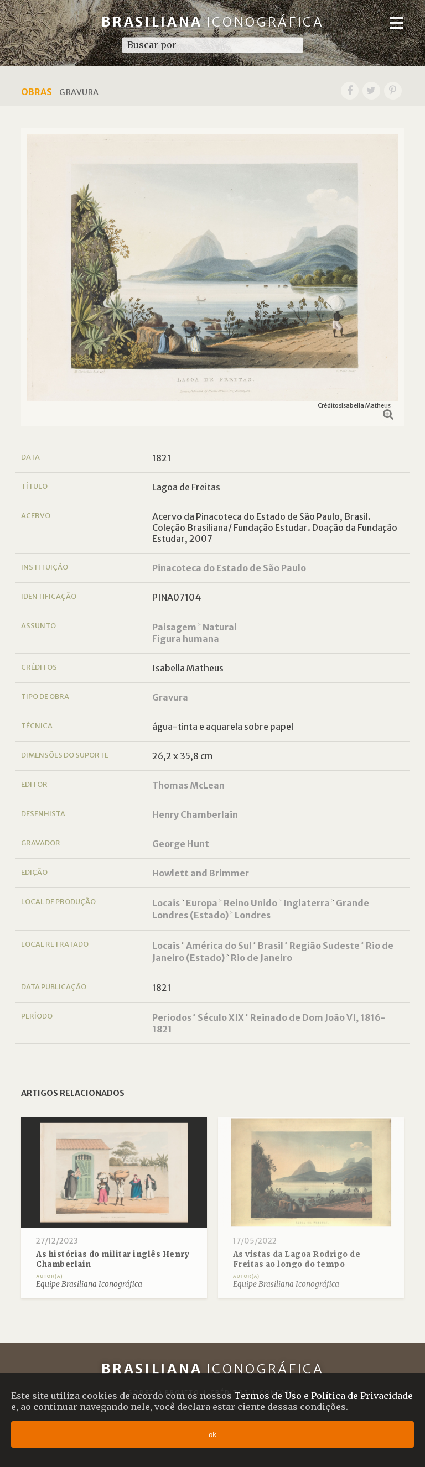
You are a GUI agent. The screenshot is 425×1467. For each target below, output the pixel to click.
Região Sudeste (324, 945)
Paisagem (174, 627)
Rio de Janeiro (261, 957)
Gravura (170, 697)
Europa (201, 903)
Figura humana (185, 638)
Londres (253, 915)
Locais (166, 903)
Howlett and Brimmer (200, 873)
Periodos (171, 1017)
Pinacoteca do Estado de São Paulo (229, 567)
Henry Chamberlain (195, 814)
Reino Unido (250, 903)
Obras (36, 91)
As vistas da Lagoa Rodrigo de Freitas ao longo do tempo (297, 1259)
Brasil (270, 945)
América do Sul (219, 945)
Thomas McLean (188, 785)
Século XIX (221, 1017)
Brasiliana (212, 21)
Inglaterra (306, 903)
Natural (220, 627)
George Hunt (180, 843)
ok (212, 1435)
